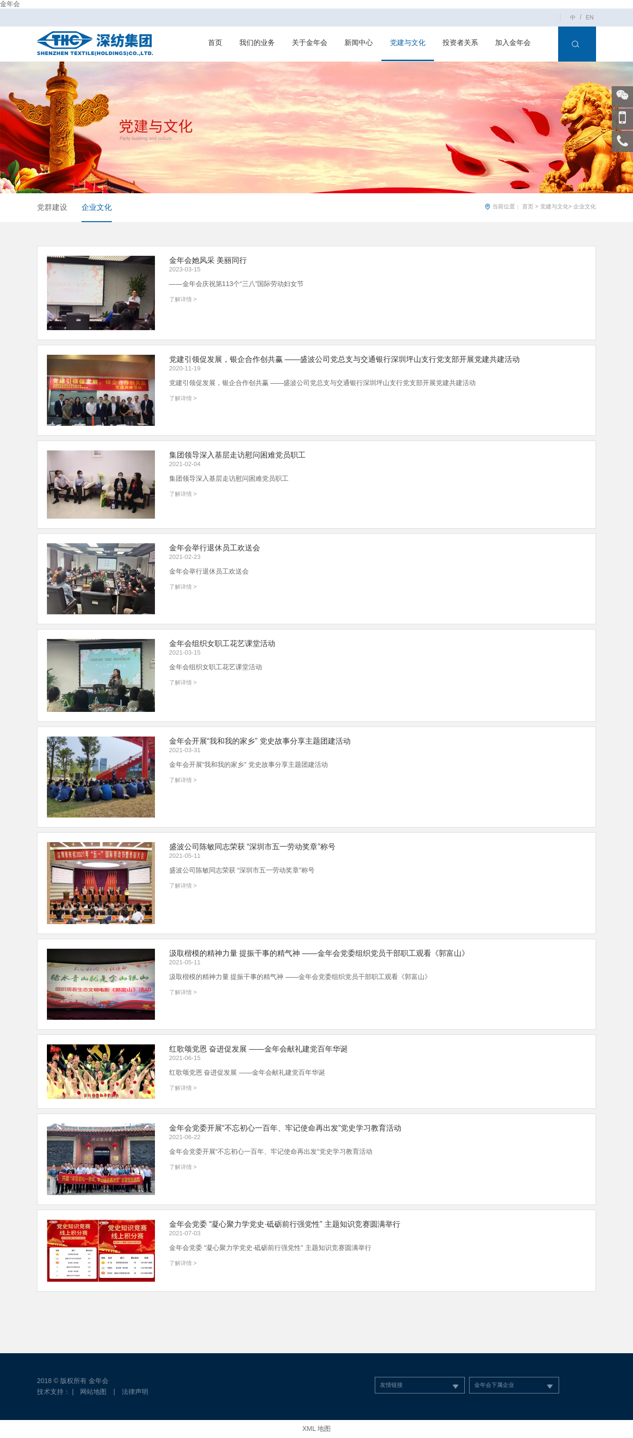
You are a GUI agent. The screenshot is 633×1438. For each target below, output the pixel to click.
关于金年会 (309, 42)
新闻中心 (358, 42)
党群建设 (52, 207)
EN (590, 17)
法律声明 (135, 1391)
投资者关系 (460, 42)
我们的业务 (257, 42)
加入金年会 (513, 42)
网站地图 (93, 1391)
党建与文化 (407, 42)
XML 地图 (316, 1428)
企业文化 (96, 207)
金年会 (10, 4)
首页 (215, 42)
